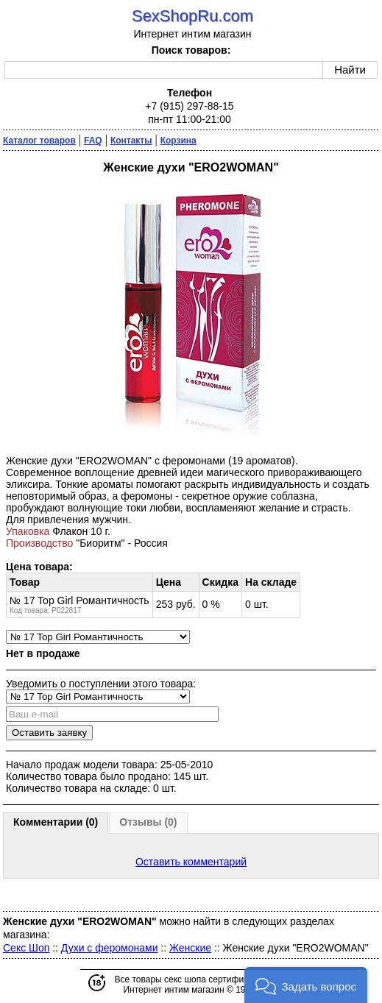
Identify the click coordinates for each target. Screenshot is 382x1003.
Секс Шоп (26, 948)
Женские (190, 948)
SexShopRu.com (192, 16)
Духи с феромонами (109, 948)
